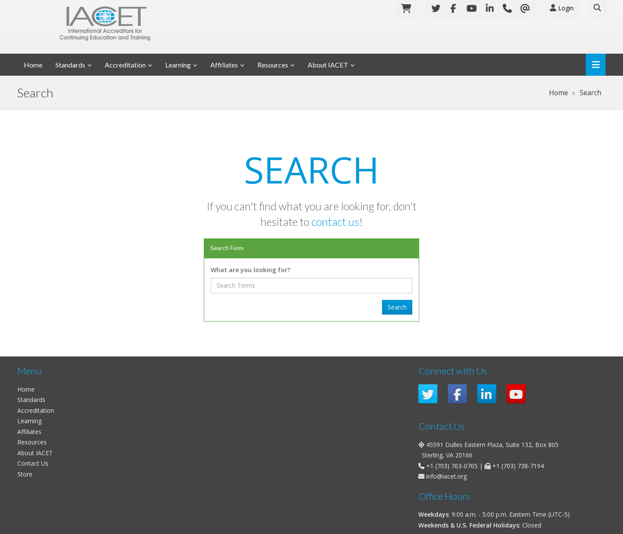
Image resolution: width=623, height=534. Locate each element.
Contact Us (32, 463)
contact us (335, 221)
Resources (272, 65)
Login (562, 8)
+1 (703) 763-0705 (452, 466)
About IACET (328, 65)
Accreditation (125, 65)
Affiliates (224, 65)
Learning (178, 65)
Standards (70, 65)
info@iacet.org (446, 476)
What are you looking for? (250, 270)
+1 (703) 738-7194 (518, 466)
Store (24, 474)
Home (33, 65)
